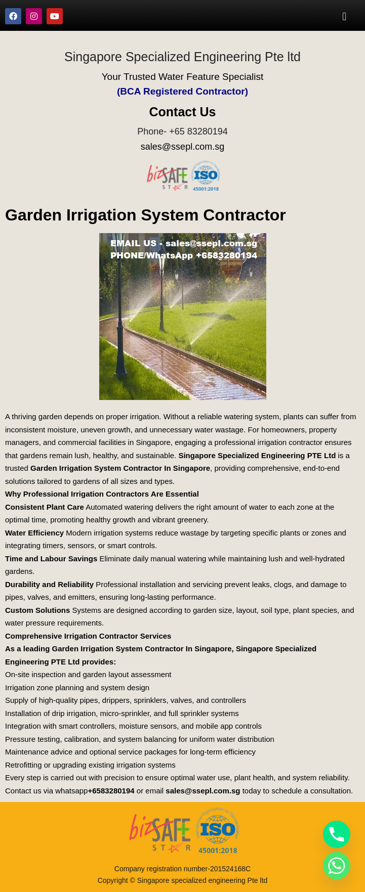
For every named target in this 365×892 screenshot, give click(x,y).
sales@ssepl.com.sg (182, 147)
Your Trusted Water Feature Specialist (183, 76)
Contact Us (182, 112)
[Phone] (336, 834)
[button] (344, 16)
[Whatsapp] (336, 865)
